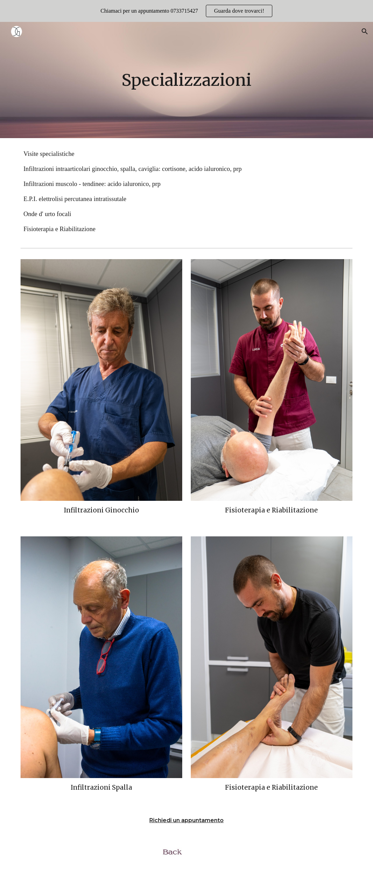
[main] (186, 80)
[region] (186, 11)
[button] (365, 31)
